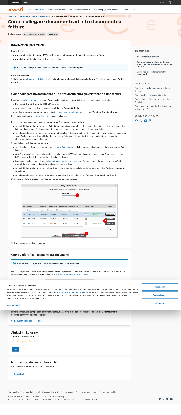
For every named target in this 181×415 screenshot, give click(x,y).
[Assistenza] (170, 2)
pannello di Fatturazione (30, 111)
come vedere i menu (42, 127)
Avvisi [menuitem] (125, 9)
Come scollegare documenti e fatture (151, 106)
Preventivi (45, 27)
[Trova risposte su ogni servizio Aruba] (15, 9)
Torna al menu (18, 20)
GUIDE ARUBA (15, 2)
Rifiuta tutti (160, 408)
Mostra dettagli (13, 410)
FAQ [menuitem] (134, 9)
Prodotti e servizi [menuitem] (36, 9)
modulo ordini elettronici (39, 90)
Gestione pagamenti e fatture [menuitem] (106, 9)
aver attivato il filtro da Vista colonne (72, 286)
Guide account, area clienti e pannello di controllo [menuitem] (69, 9)
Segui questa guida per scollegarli (26, 332)
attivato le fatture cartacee (64, 158)
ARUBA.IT (27, 2)
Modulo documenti (28, 27)
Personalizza (160, 400)
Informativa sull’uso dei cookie (70, 397)
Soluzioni (12, 27)
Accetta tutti (160, 392)
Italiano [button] (162, 2)
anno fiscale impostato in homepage (65, 172)
